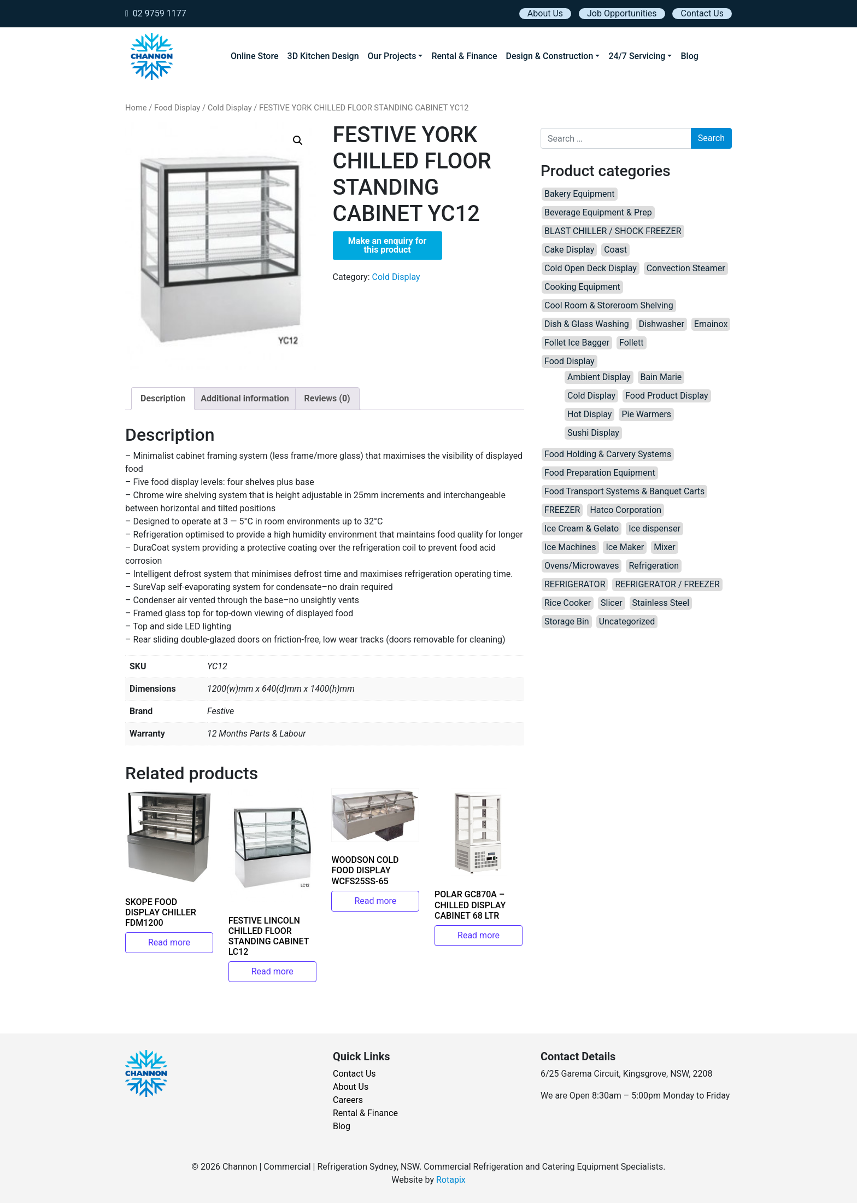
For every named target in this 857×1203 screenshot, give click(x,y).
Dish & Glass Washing (586, 324)
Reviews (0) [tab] (327, 398)
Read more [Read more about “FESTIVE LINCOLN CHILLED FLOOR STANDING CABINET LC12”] (272, 971)
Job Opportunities (621, 13)
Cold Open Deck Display (590, 268)
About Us (545, 13)
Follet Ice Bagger (576, 342)
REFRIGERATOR (574, 584)
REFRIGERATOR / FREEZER (667, 584)
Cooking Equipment (582, 287)
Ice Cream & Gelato (581, 528)
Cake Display (569, 249)
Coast (615, 249)
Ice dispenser (654, 528)
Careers (348, 1100)
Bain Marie (661, 377)
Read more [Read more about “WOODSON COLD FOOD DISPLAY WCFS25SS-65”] (375, 901)
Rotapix (451, 1180)
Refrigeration (654, 565)
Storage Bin (566, 621)
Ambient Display (599, 377)
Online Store (255, 56)
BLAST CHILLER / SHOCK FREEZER (613, 231)
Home (136, 108)
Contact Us (702, 13)
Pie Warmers (646, 414)
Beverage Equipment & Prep (598, 212)
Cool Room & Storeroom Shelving (608, 305)
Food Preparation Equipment (599, 473)
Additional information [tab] (245, 398)
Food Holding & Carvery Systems (607, 454)
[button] (298, 140)
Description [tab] (162, 398)
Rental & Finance (464, 56)
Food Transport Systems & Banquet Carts (624, 491)
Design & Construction (550, 56)
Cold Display (230, 108)
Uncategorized (627, 621)
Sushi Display (593, 433)
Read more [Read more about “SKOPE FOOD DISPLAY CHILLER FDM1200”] (169, 942)
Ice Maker (625, 547)
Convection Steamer (686, 268)
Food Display (177, 108)
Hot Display (589, 414)
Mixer (665, 547)
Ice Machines (570, 547)
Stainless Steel (661, 603)
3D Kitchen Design (323, 56)
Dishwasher (661, 324)
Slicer (612, 603)
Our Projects (392, 56)
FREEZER (562, 510)
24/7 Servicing (636, 56)
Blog (689, 56)
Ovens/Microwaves (581, 565)
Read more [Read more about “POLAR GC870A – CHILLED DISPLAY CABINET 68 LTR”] (478, 935)
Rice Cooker (567, 603)
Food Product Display (666, 395)
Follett (631, 342)
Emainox (710, 324)
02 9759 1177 (155, 13)
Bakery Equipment (579, 194)
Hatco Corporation (625, 510)
